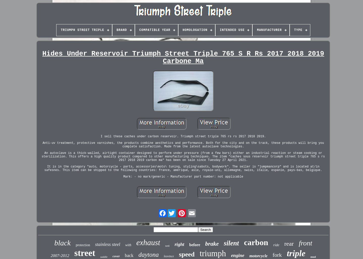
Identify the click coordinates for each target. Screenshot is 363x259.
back (129, 255)
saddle (104, 256)
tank (167, 245)
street (84, 253)
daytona (148, 254)
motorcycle (258, 256)
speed (187, 254)
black (62, 243)
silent (231, 243)
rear (289, 243)
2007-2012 (60, 255)
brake (212, 244)
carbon (256, 242)
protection (83, 245)
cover (116, 256)
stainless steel (107, 244)
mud (313, 256)
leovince (169, 256)
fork (277, 255)
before (194, 245)
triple (296, 253)
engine (237, 255)
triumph (213, 253)
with (128, 245)
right (179, 244)
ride (276, 245)
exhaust (148, 242)
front (305, 243)
